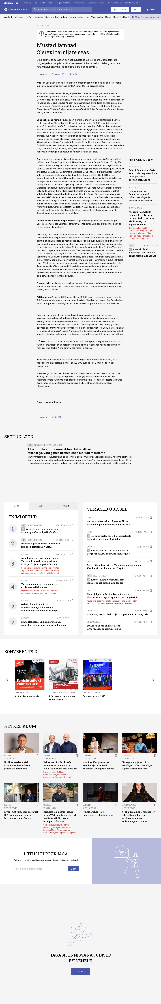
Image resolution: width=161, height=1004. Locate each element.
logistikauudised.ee (65, 3)
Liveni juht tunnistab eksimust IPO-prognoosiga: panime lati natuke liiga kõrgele (21, 815)
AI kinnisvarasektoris (27, 696)
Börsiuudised (93, 622)
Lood (89, 517)
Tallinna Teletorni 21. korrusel (65, 692)
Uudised (25, 554)
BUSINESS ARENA (123, 17)
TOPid (28, 17)
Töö (87, 17)
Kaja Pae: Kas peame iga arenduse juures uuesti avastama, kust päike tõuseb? (99, 765)
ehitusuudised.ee (30, 3)
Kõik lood (18, 17)
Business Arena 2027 (94, 696)
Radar (108, 17)
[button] (40, 868)
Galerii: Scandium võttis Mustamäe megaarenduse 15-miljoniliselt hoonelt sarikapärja (39, 607)
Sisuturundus (76, 17)
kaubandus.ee (81, 3)
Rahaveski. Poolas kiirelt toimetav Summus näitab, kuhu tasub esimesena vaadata (60, 765)
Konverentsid (52, 17)
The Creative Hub (91, 692)
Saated (47, 755)
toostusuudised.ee (47, 3)
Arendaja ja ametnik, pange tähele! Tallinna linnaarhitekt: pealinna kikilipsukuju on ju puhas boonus (141, 218)
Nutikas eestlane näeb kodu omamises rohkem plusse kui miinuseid (17, 765)
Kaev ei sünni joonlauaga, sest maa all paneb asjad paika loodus (142, 252)
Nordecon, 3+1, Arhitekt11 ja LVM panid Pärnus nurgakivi (118, 614)
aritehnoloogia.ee (115, 3)
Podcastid (38, 17)
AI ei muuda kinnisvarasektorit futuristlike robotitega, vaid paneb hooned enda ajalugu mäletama (66, 451)
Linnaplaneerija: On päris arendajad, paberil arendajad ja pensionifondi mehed (137, 765)
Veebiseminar (21, 692)
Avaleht (8, 17)
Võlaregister (97, 17)
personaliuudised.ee (97, 3)
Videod (64, 17)
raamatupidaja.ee (131, 3)
